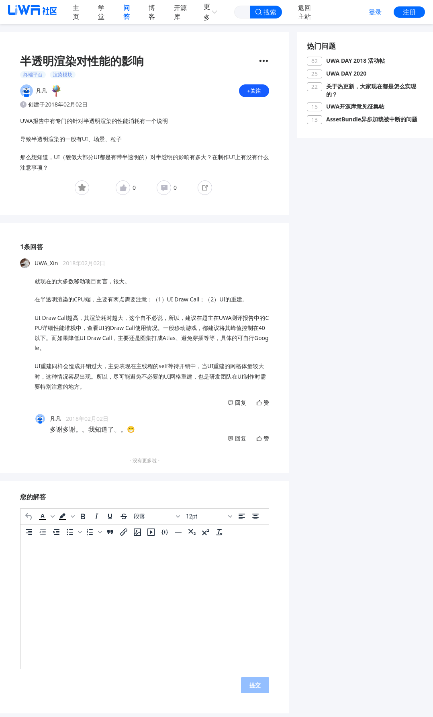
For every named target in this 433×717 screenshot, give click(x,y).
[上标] (205, 535)
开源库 (180, 12)
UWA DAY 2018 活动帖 (355, 60)
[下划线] (110, 519)
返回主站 (304, 12)
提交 (255, 688)
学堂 (101, 12)
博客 (152, 12)
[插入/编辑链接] (124, 535)
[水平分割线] (178, 535)
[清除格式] (219, 535)
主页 (76, 12)
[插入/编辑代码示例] (165, 535)
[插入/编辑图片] (137, 535)
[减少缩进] (42, 535)
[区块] (157, 519)
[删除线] (124, 519)
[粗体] (83, 519)
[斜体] (96, 519)
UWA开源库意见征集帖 (355, 106)
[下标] (192, 535)
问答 (126, 12)
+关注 (253, 92)
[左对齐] (242, 519)
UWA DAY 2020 (346, 73)
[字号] (209, 519)
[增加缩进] (56, 535)
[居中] (255, 519)
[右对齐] (29, 535)
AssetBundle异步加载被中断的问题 (371, 119)
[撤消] (29, 519)
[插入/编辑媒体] (151, 535)
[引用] (110, 535)
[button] (46, 519)
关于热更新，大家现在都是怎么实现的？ (371, 90)
